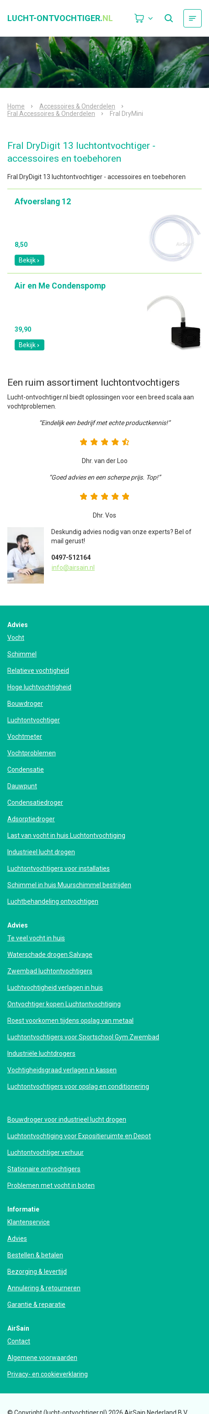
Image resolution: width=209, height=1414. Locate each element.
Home (16, 106)
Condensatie (25, 769)
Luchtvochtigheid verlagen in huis (55, 987)
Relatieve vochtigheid (38, 670)
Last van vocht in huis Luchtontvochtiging (66, 835)
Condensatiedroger (35, 802)
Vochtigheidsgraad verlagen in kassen (62, 1070)
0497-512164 (71, 557)
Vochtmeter (24, 736)
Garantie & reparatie (36, 1304)
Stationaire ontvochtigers (43, 1169)
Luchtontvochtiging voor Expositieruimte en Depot (79, 1136)
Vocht (15, 637)
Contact (18, 1341)
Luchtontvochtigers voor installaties (58, 868)
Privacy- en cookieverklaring (47, 1374)
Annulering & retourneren (43, 1288)
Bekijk (29, 260)
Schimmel (22, 654)
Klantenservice (28, 1222)
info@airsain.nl (73, 567)
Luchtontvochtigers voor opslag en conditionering (78, 1086)
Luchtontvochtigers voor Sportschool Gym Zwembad (83, 1037)
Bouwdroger (25, 703)
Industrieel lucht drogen (41, 852)
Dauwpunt (22, 786)
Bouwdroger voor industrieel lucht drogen (66, 1119)
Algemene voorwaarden (42, 1357)
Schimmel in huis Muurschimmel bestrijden (69, 885)
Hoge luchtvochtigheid (39, 687)
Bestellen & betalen (35, 1255)
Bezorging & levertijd (37, 1271)
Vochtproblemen (31, 753)
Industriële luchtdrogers (41, 1053)
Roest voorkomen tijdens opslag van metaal (70, 1020)
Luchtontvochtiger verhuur (45, 1152)
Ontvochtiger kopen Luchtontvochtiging (64, 1004)
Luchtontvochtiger (33, 720)
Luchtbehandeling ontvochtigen (52, 901)
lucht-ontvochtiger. (60, 18)
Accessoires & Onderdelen (77, 106)
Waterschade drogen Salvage (49, 954)
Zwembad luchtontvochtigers (49, 971)
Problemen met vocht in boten (51, 1185)
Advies (17, 1238)
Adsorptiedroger (31, 819)
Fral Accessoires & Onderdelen (51, 113)
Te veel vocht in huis (36, 938)
